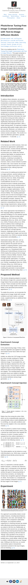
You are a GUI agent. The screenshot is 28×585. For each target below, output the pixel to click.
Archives (21, 14)
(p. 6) (13, 547)
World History (15, 16)
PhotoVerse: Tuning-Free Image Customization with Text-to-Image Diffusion (14, 51)
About (18, 18)
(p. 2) (8, 169)
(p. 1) (18, 136)
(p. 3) (25, 270)
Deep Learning (12, 14)
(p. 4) (7, 353)
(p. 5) (22, 440)
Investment (6, 16)
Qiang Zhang (14, 8)
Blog (5, 14)
